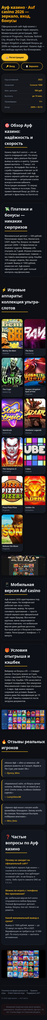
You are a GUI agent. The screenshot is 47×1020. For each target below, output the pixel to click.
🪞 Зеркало (32, 66)
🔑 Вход (10, 66)
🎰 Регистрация (15, 57)
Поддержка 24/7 (33, 993)
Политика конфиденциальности (15, 990)
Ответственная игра (16, 993)
